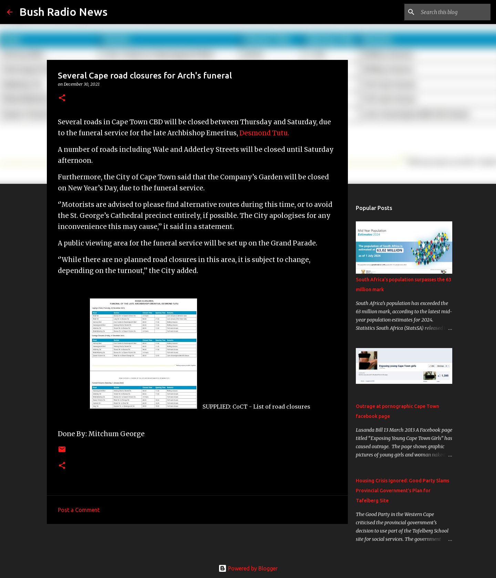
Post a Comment (79, 510)
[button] (62, 98)
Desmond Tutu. (264, 133)
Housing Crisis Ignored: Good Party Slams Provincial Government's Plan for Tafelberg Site (402, 490)
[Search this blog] (454, 12)
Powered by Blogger (248, 568)
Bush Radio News (63, 12)
